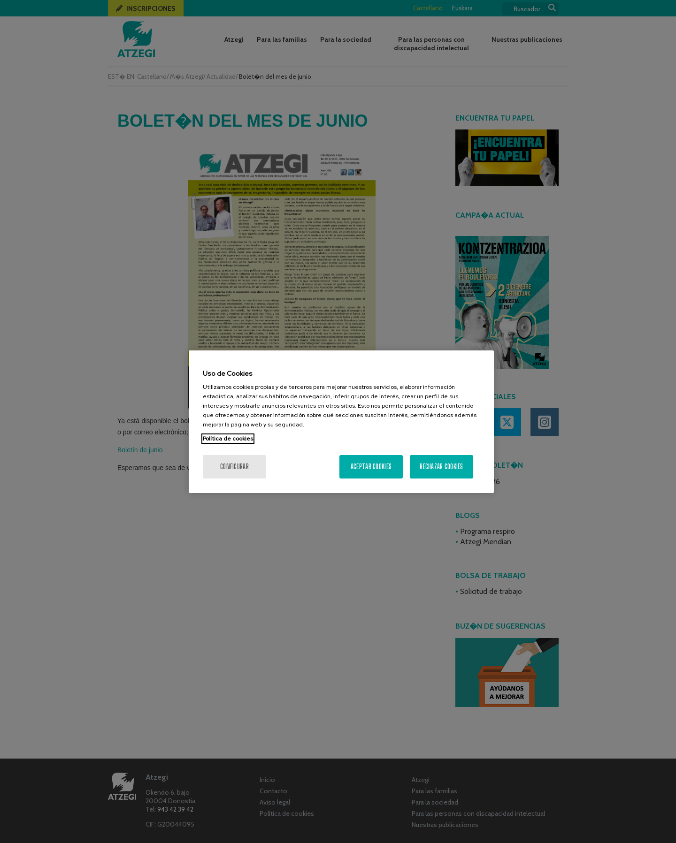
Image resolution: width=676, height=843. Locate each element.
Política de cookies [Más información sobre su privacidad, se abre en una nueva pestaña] (228, 438)
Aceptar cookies (371, 467)
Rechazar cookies (441, 467)
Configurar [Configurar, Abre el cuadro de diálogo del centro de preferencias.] (234, 467)
